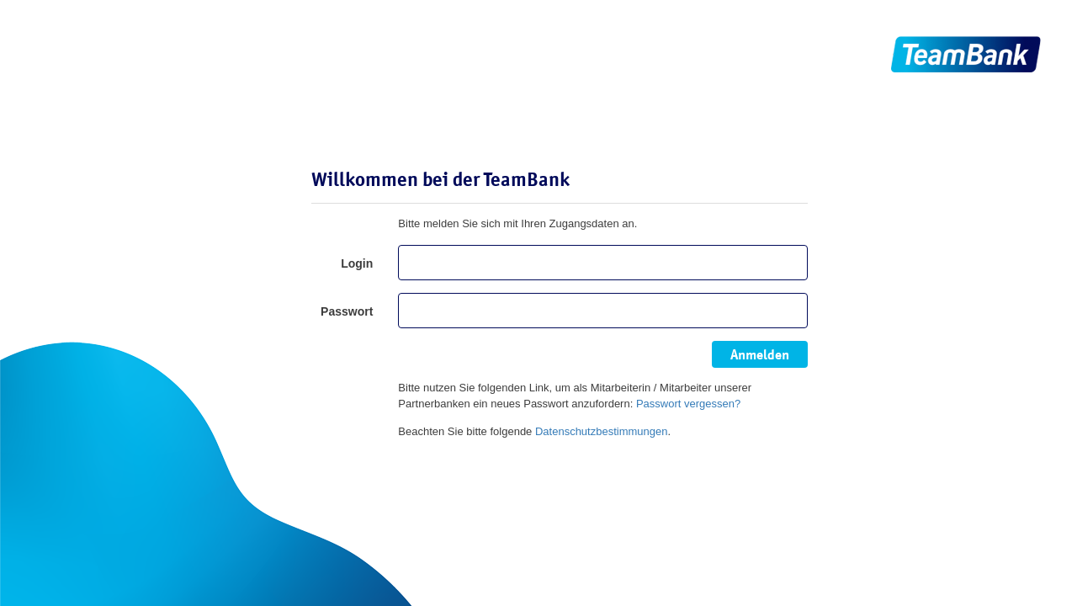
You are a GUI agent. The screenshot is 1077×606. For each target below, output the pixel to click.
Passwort (347, 311)
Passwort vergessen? (688, 403)
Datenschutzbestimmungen (601, 431)
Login (357, 263)
